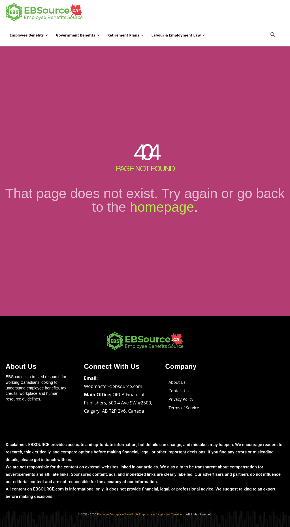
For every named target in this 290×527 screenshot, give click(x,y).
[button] (273, 35)
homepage (162, 207)
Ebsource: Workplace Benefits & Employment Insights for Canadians (141, 513)
